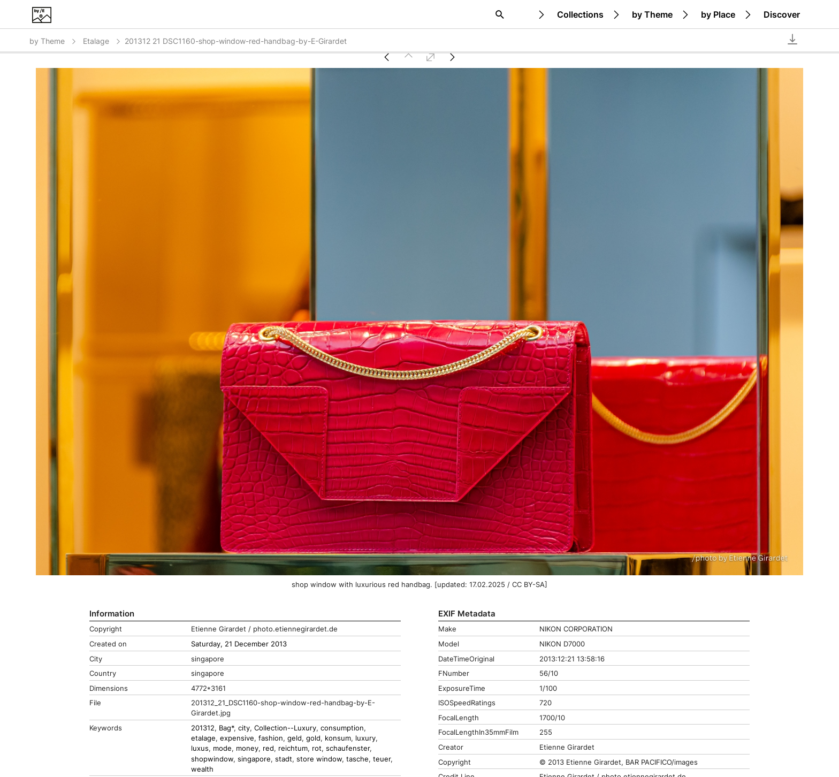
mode (222, 748)
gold (313, 738)
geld (294, 738)
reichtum (293, 748)
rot (317, 748)
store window (319, 759)
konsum (338, 738)
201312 (203, 728)
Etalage (102, 40)
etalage (203, 738)
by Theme (652, 14)
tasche (357, 759)
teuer (382, 759)
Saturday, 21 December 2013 (239, 644)
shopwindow (212, 759)
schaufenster (348, 748)
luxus (200, 748)
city (244, 728)
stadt (283, 759)
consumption (342, 728)
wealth (202, 769)
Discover (782, 14)
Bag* (226, 728)
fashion (270, 738)
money (247, 748)
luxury (365, 738)
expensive (237, 738)
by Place (718, 14)
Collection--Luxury (285, 728)
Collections (580, 14)
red (268, 748)
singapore (254, 759)
